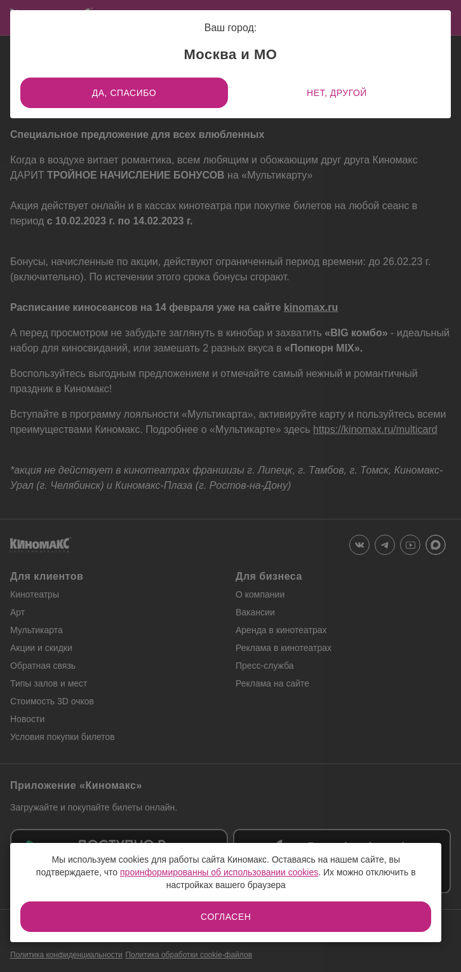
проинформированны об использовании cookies (219, 872)
